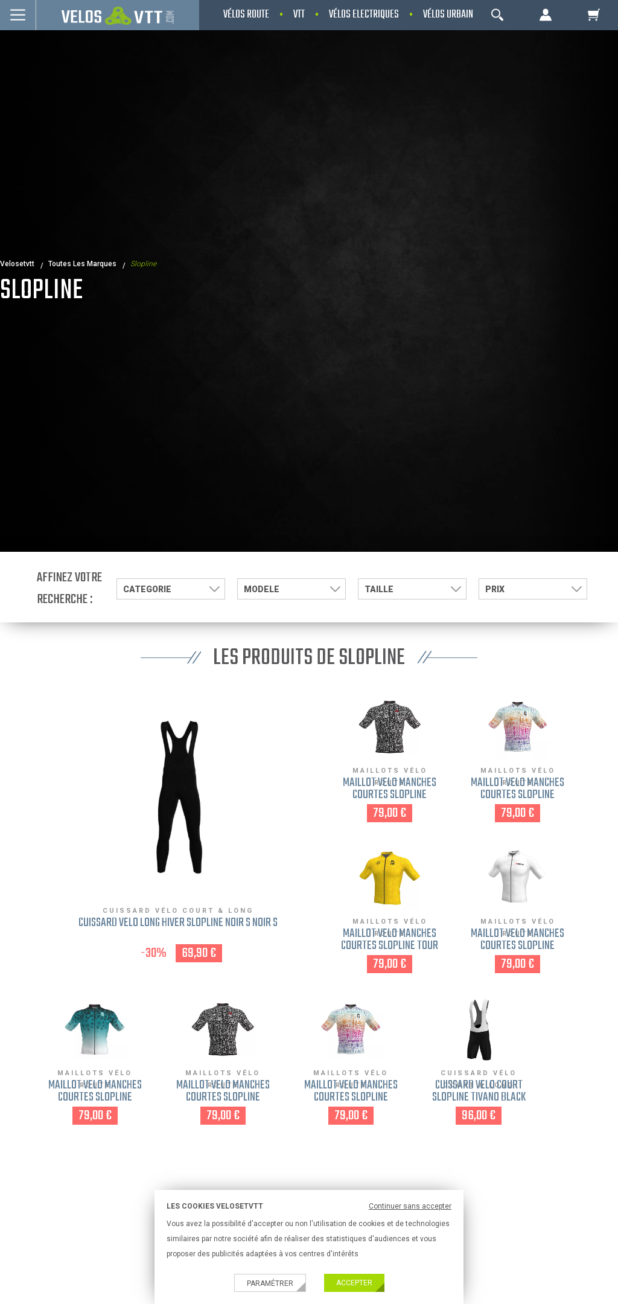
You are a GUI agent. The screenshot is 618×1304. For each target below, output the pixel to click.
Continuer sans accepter (410, 1206)
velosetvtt (17, 264)
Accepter (354, 1283)
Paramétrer (270, 1283)
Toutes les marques (82, 264)
